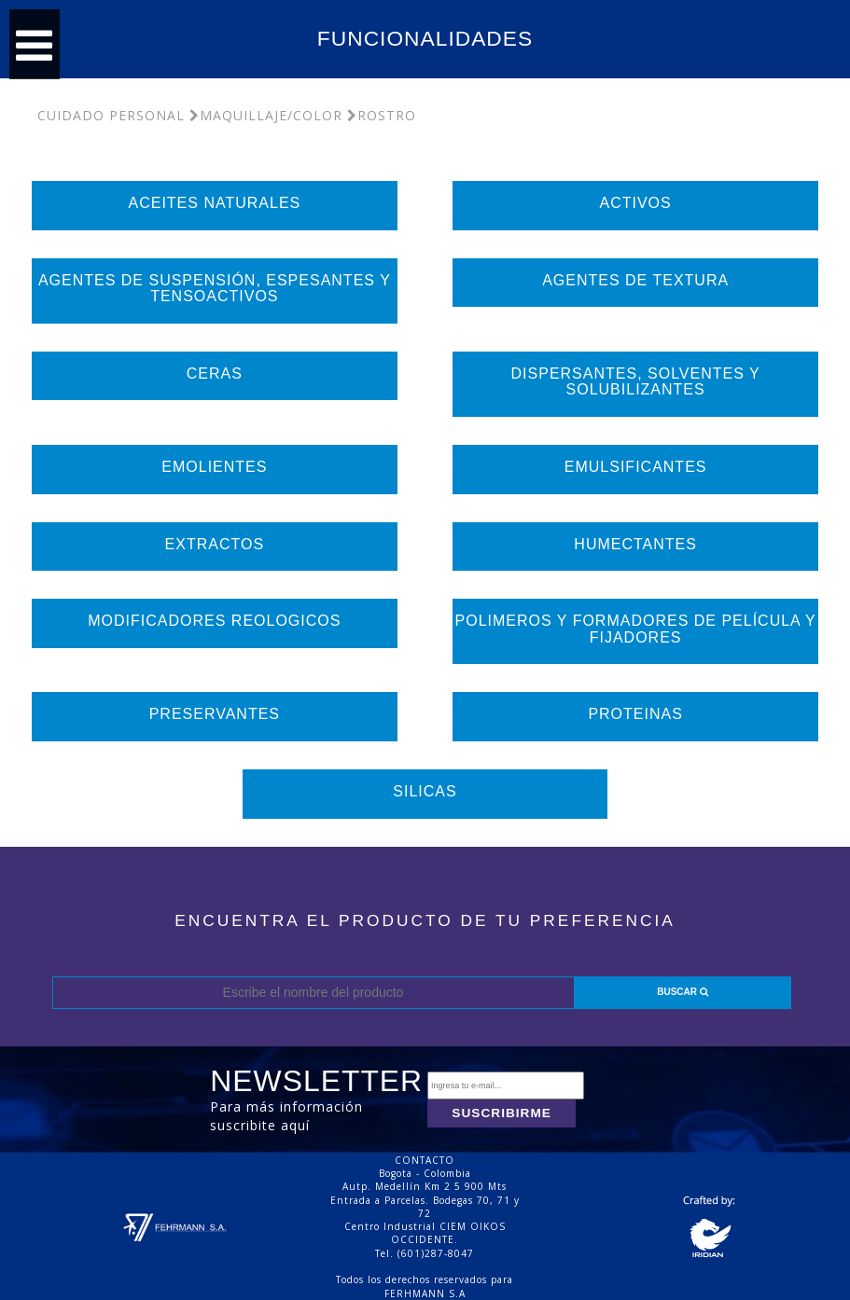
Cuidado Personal (111, 115)
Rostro (381, 115)
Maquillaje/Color (265, 115)
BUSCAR (682, 992)
